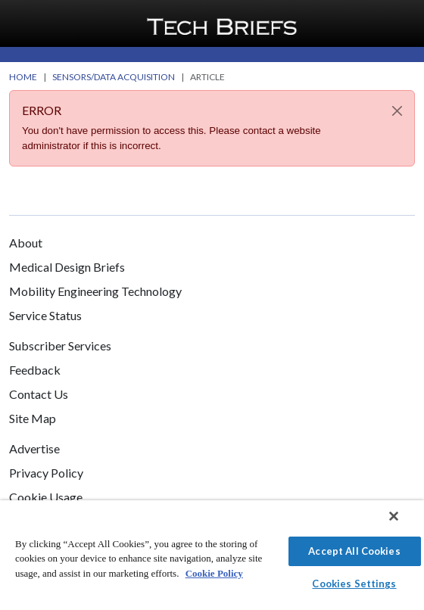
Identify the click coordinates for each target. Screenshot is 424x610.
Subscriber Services (60, 345)
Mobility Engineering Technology (95, 291)
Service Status (45, 315)
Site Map (32, 418)
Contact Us (38, 394)
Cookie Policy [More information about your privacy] (214, 573)
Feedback (35, 370)
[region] (212, 555)
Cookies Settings (354, 583)
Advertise (34, 448)
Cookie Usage (46, 497)
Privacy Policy (46, 472)
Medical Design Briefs (67, 267)
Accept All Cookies (354, 551)
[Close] (397, 111)
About (25, 242)
